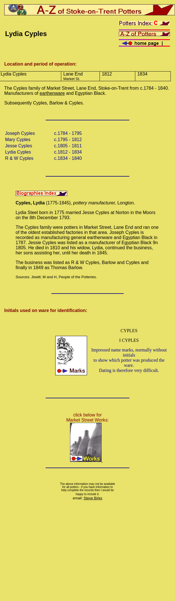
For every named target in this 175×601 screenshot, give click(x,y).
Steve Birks (93, 498)
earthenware (52, 93)
